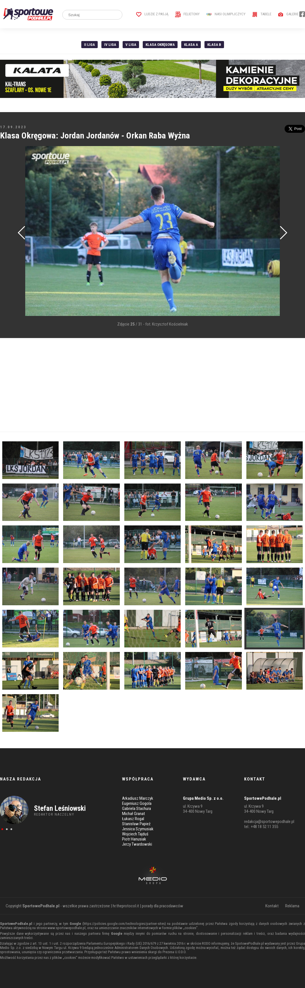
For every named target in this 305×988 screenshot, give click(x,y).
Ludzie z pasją (152, 14)
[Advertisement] (152, 385)
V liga (130, 44)
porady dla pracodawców (162, 905)
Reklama (292, 905)
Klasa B (214, 44)
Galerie (288, 14)
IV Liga (110, 44)
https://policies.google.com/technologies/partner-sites (124, 923)
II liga (89, 44)
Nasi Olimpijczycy (226, 14)
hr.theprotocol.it (126, 905)
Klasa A (191, 44)
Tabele (261, 14)
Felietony (187, 14)
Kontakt (272, 905)
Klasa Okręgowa (160, 44)
